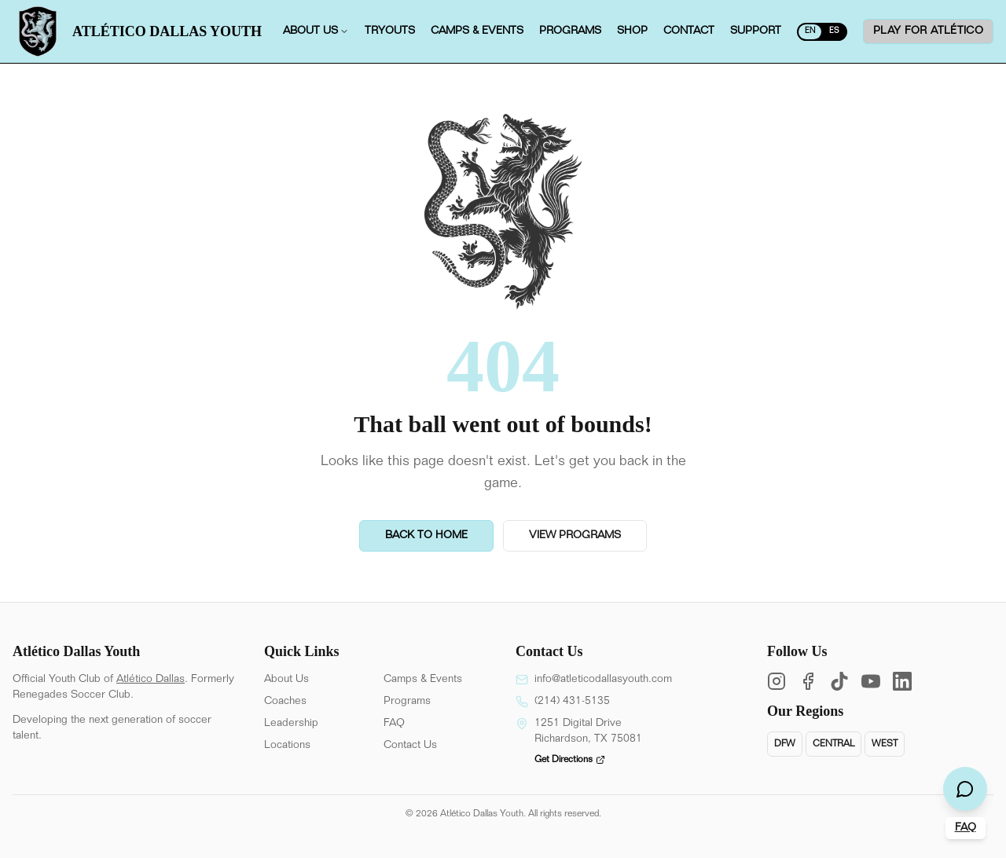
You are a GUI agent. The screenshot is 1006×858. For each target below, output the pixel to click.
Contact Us (410, 745)
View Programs (575, 535)
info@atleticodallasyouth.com (603, 679)
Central (833, 744)
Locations (287, 745)
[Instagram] (776, 681)
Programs (407, 701)
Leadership (291, 723)
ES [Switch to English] (834, 31)
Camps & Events (423, 679)
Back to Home (426, 535)
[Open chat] (965, 789)
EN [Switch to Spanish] (810, 31)
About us (316, 31)
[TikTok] (839, 681)
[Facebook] (808, 681)
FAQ (394, 723)
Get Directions (569, 759)
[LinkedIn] (902, 681)
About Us (286, 679)
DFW (784, 744)
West (885, 744)
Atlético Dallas (150, 679)
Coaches (285, 701)
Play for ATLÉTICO (928, 31)
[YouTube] (870, 681)
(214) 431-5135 (572, 701)
